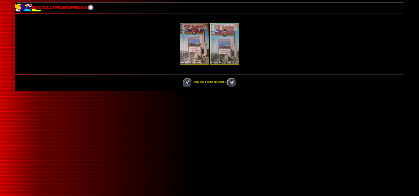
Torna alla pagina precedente (209, 81)
